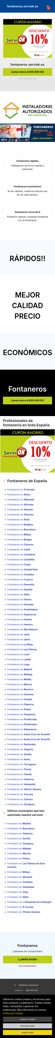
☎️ (47, 7)
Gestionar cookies (27, 1019)
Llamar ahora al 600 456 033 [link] (27, 71)
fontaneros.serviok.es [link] (22, 6)
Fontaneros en (21, 489)
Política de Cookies (13, 1013)
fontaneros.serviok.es (28, 985)
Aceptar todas (27, 1032)
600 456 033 (32, 990)
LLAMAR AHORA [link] (27, 959)
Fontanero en (19, 823)
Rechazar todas (27, 1026)
